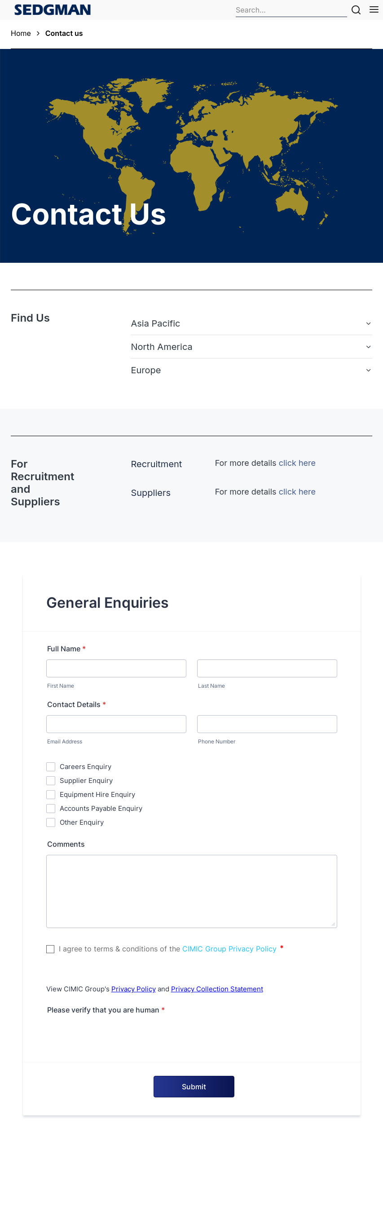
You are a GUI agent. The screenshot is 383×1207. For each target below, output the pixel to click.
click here (297, 463)
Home (21, 33)
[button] (251, 323)
